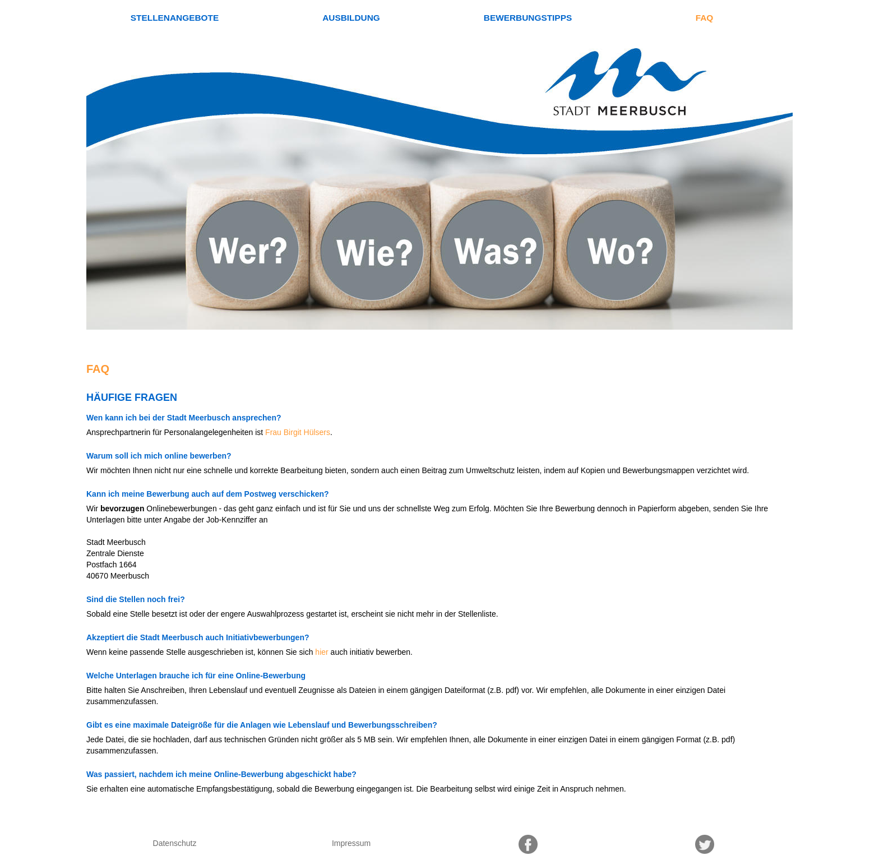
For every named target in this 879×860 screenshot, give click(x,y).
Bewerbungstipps (528, 17)
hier (321, 652)
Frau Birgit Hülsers (297, 432)
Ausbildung (351, 17)
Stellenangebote (175, 17)
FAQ (705, 17)
